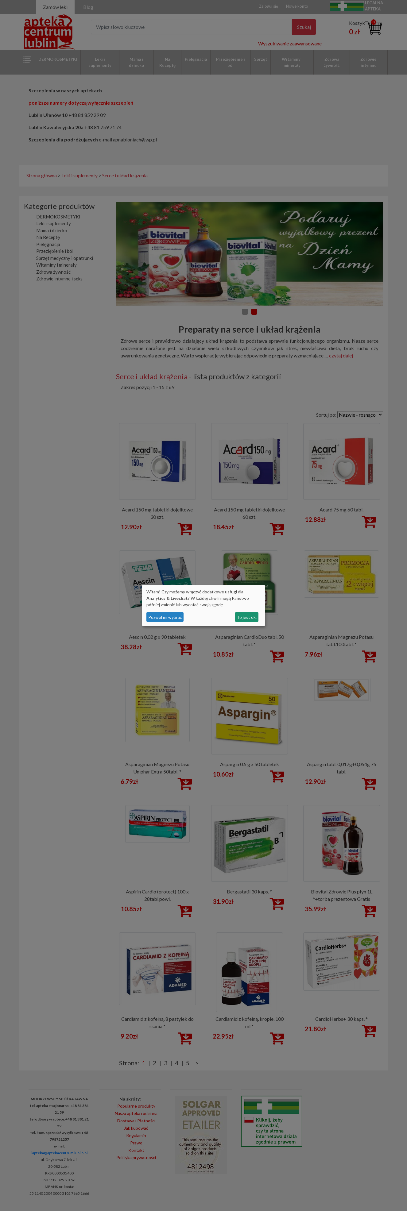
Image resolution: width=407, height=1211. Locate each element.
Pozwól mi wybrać (165, 617)
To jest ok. (247, 617)
